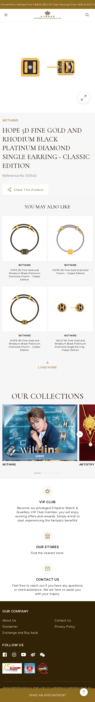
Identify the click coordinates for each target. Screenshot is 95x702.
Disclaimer (10, 626)
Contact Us (63, 620)
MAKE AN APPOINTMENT (47, 695)
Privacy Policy (65, 626)
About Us (9, 620)
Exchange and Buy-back (20, 633)
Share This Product (25, 189)
